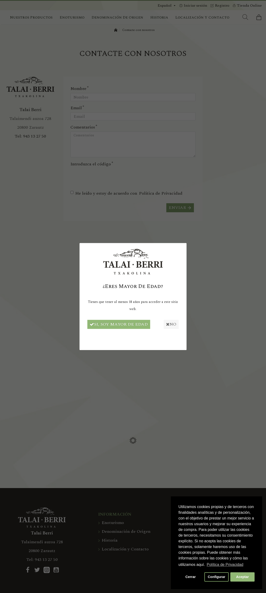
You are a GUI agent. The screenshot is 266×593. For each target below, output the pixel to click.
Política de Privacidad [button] (225, 565)
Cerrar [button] (190, 577)
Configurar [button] (216, 577)
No (173, 324)
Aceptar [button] (242, 577)
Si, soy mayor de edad (117, 324)
